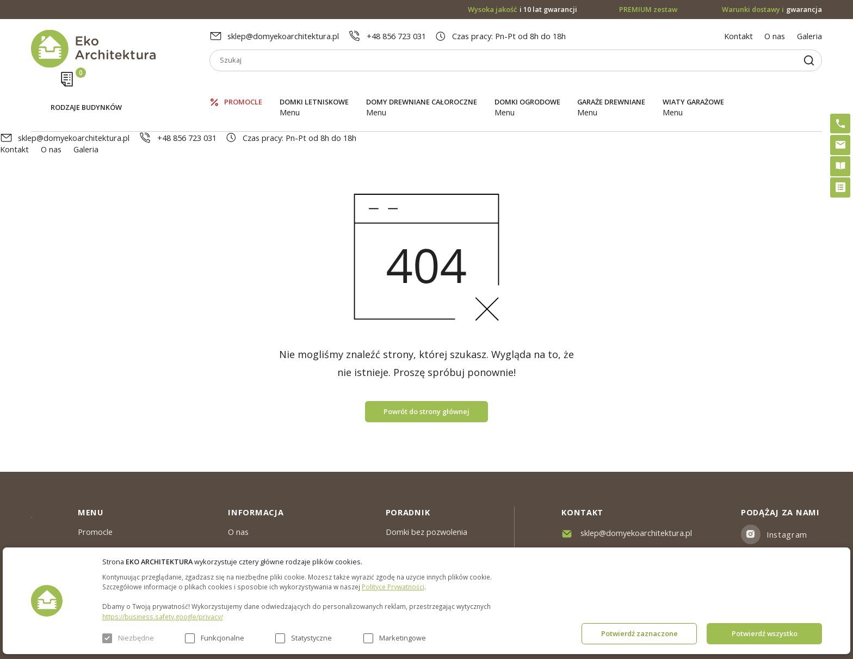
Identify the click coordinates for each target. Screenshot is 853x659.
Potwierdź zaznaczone (639, 633)
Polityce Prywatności (393, 586)
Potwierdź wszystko (765, 633)
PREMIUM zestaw (418, 505)
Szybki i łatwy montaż (424, 525)
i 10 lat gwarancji (522, 9)
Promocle (243, 86)
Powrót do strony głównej (426, 365)
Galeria (809, 35)
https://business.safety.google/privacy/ (162, 616)
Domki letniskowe (314, 86)
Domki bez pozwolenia (426, 485)
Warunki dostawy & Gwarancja (283, 544)
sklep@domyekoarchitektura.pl (283, 35)
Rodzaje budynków (86, 88)
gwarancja (772, 9)
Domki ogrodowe (527, 86)
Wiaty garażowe (693, 86)
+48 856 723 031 (396, 35)
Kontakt (738, 35)
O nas (774, 35)
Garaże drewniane (611, 86)
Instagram (787, 488)
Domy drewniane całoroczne (421, 86)
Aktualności (248, 505)
